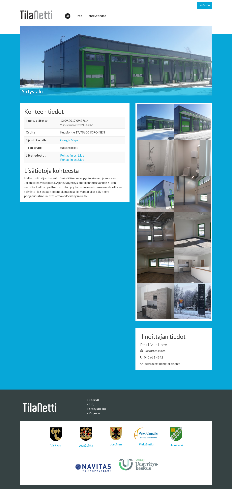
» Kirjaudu (93, 413)
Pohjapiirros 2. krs (72, 159)
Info (79, 16)
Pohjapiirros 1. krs (72, 155)
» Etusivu (93, 399)
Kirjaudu (204, 5)
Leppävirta (86, 437)
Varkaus (56, 437)
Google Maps (69, 140)
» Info (90, 404)
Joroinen (116, 436)
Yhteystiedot (97, 16)
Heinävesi (176, 437)
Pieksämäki (146, 436)
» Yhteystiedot (96, 408)
